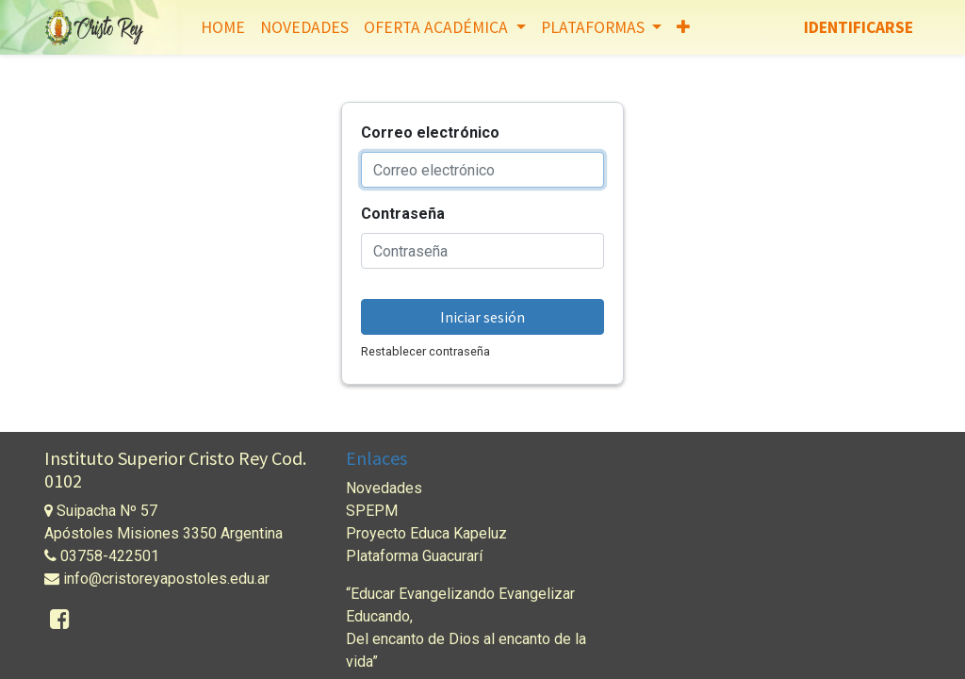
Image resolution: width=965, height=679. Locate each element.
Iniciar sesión (482, 316)
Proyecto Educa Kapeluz (426, 533)
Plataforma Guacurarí (414, 556)
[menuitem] (223, 27)
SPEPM (372, 511)
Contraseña (403, 214)
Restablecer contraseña (425, 351)
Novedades (384, 488)
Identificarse (858, 27)
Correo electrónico (430, 132)
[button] (683, 27)
